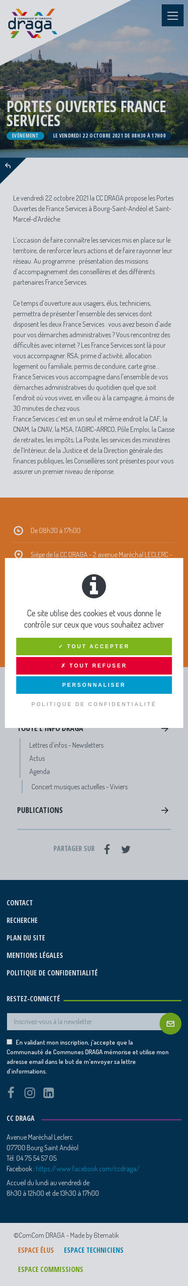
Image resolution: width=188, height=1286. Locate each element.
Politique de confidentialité (94, 704)
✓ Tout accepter (94, 646)
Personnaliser (94, 685)
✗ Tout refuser (94, 666)
